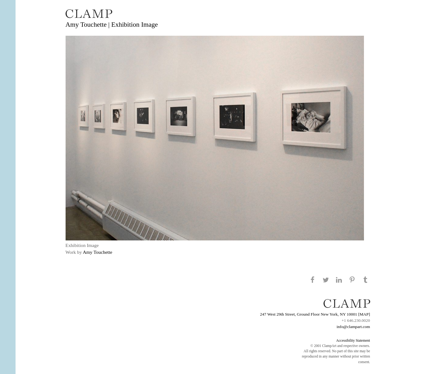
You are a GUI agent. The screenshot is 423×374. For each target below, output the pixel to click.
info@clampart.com (353, 326)
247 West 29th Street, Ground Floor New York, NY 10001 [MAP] (315, 314)
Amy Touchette (97, 252)
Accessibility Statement (353, 340)
